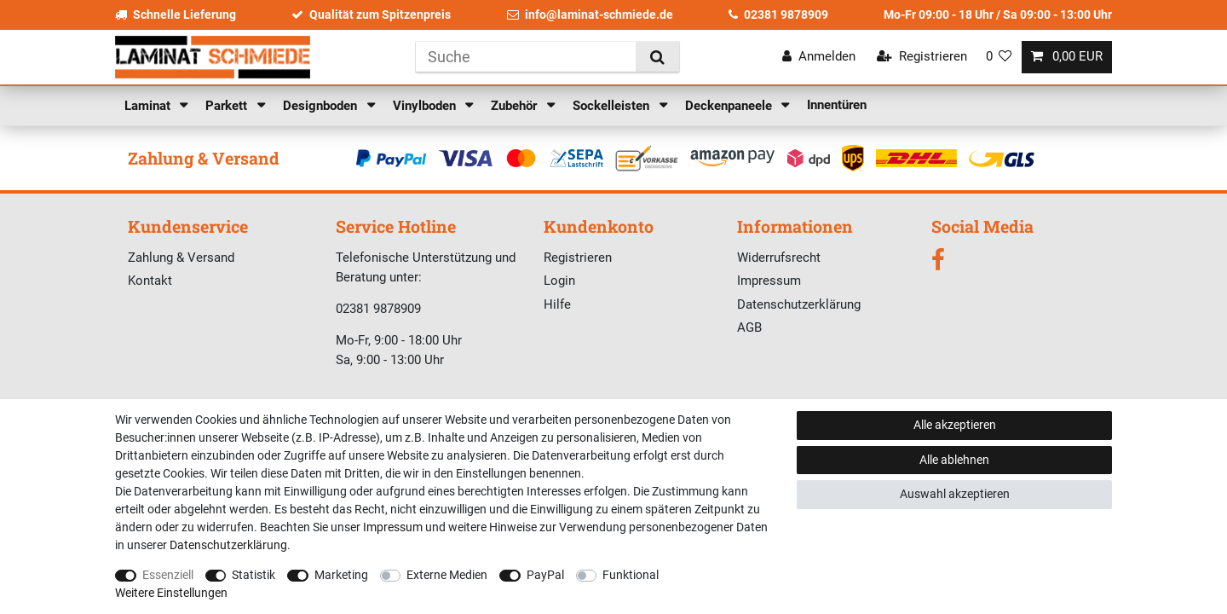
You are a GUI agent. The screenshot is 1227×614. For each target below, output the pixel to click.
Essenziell (167, 575)
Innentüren (837, 105)
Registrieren (578, 257)
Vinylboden (426, 105)
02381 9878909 (778, 14)
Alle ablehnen (954, 459)
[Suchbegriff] (526, 57)
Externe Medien (446, 575)
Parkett (228, 105)
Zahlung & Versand (181, 257)
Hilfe (557, 304)
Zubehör (515, 105)
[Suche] (657, 57)
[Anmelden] (819, 56)
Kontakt (150, 280)
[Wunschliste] (999, 56)
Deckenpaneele (730, 105)
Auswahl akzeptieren (955, 494)
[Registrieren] (921, 56)
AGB (749, 327)
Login (559, 280)
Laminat (149, 105)
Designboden (321, 105)
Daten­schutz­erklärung (228, 545)
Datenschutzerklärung (799, 304)
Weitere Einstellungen (171, 593)
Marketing (341, 575)
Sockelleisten (613, 105)
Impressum (769, 280)
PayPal (545, 575)
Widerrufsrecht (779, 257)
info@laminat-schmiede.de (590, 14)
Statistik (253, 575)
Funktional (630, 575)
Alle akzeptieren (954, 425)
